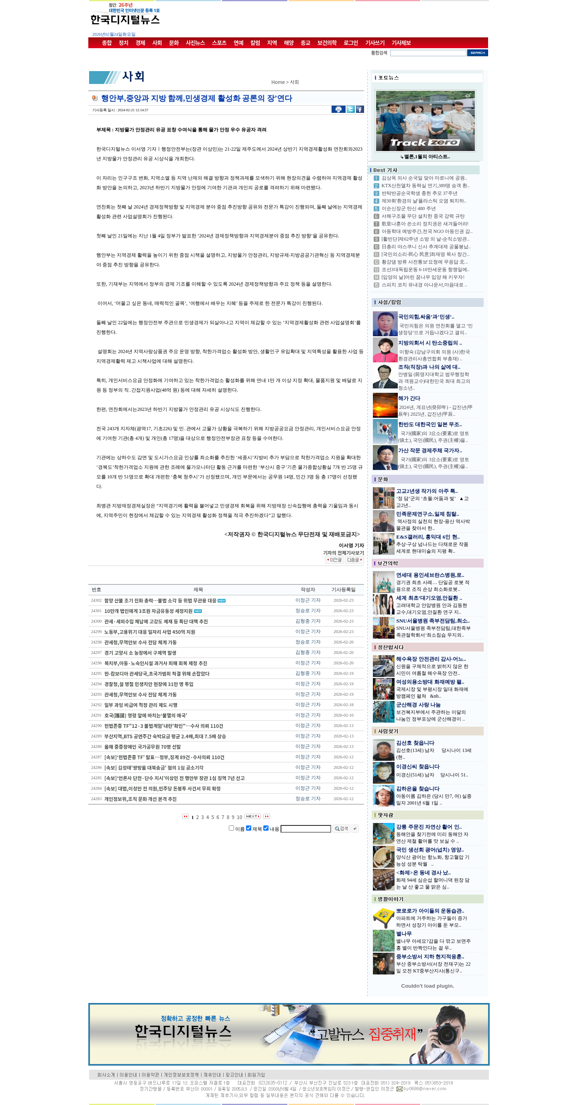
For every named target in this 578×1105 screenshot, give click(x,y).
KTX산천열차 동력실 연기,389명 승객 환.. (426, 185)
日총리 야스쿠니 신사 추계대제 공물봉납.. (426, 246)
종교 (305, 43)
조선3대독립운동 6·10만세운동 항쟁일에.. (426, 269)
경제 (140, 43)
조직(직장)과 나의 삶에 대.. (429, 367)
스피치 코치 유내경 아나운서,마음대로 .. (424, 285)
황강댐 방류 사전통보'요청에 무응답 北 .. (425, 262)
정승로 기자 (308, 610)
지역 (272, 43)
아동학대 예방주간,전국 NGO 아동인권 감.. (427, 231)
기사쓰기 (375, 43)
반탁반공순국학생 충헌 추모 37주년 (420, 193)
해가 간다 (409, 398)
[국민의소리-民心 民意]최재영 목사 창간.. (426, 254)
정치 (123, 43)
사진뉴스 (195, 43)
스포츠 (219, 43)
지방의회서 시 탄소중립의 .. (430, 343)
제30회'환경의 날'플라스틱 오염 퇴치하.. (424, 201)
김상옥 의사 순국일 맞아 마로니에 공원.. (424, 178)
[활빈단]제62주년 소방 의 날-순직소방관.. (426, 239)
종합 (107, 43)
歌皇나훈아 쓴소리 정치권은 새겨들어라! (425, 224)
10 (239, 816)
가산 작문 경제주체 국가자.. (430, 450)
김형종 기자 (308, 621)
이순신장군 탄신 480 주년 (409, 208)
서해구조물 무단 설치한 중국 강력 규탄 (423, 216)
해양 (288, 43)
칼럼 (255, 43)
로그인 (351, 43)
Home (278, 81)
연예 (238, 43)
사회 (157, 43)
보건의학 (327, 43)
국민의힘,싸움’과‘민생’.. (426, 317)
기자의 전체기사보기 (343, 552)
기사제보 (401, 43)
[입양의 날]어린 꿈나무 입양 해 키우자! (423, 277)
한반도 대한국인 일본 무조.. (430, 424)
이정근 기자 (308, 600)
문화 (174, 43)
